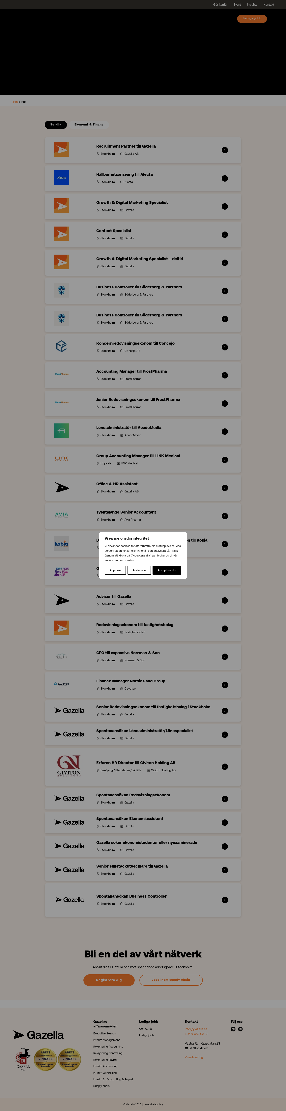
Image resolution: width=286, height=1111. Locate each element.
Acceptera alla (167, 570)
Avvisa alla (139, 570)
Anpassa (115, 570)
